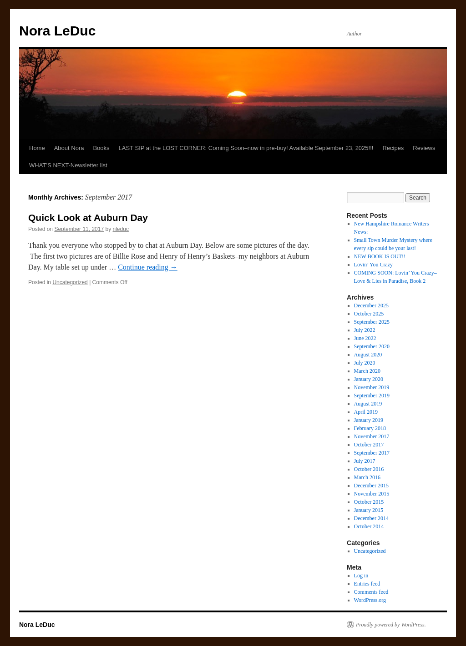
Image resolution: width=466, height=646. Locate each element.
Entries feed (367, 584)
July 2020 (364, 363)
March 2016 (367, 477)
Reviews (424, 148)
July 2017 (364, 461)
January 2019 (368, 420)
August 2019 (368, 404)
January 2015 (368, 510)
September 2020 (372, 346)
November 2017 (372, 436)
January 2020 (368, 379)
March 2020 (367, 371)
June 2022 (365, 338)
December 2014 (371, 518)
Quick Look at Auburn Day (88, 217)
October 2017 (369, 444)
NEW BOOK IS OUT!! (379, 256)
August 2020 (368, 354)
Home (37, 148)
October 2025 (369, 313)
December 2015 (371, 485)
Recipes (393, 148)
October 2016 (369, 469)
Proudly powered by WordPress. (391, 624)
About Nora (69, 148)
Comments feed (371, 592)
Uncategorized (69, 282)
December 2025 (371, 305)
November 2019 (372, 387)
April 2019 (366, 412)
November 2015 (372, 494)
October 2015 (369, 502)
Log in (361, 575)
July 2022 (364, 330)
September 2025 (372, 322)
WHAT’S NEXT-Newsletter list (68, 165)
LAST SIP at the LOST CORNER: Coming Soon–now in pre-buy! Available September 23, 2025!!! (246, 148)
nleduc (121, 229)
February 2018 (370, 428)
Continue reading (147, 267)
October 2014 (369, 526)
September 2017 (372, 453)
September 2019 (372, 395)
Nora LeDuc (57, 30)
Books (101, 148)
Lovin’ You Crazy (373, 264)
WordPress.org (370, 600)
